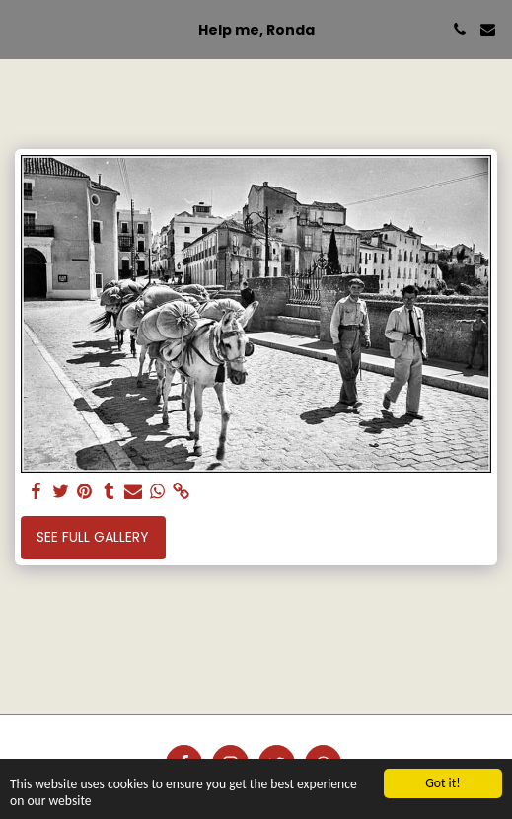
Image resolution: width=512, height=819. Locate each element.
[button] (21, 28)
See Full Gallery (93, 537)
